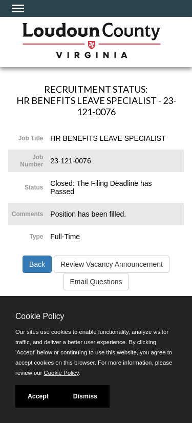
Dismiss (85, 396)
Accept (38, 396)
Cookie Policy (39, 316)
